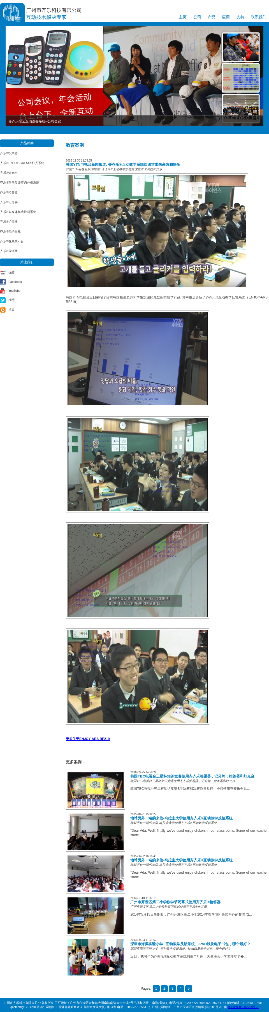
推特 (11, 300)
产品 (211, 17)
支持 (240, 17)
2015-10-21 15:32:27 (143, 814)
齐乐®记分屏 (9, 202)
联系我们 (258, 17)
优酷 (11, 272)
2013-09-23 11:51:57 (143, 940)
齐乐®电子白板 (10, 231)
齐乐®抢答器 (9, 192)
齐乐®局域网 (9, 251)
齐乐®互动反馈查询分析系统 (19, 182)
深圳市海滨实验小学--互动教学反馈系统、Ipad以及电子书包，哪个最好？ (190, 944)
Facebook (15, 281)
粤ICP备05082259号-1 (243, 1007)
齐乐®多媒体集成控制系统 (18, 212)
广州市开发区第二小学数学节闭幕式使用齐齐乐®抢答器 (175, 902)
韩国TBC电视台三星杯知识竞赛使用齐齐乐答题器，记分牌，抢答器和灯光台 (192, 776)
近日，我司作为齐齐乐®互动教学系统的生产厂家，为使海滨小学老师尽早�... (188, 956)
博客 (11, 309)
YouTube (14, 290)
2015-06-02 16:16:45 (143, 856)
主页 (183, 17)
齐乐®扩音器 (9, 221)
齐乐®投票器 (9, 153)
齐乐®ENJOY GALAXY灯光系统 (22, 163)
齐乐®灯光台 (9, 172)
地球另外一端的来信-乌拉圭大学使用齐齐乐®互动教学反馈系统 (181, 818)
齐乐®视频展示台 (12, 241)
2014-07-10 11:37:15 (143, 898)
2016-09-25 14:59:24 (143, 772)
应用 (226, 17)
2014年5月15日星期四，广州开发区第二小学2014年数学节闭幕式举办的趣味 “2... (191, 914)
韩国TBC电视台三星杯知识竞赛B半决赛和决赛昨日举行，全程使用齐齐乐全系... (190, 789)
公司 (197, 17)
